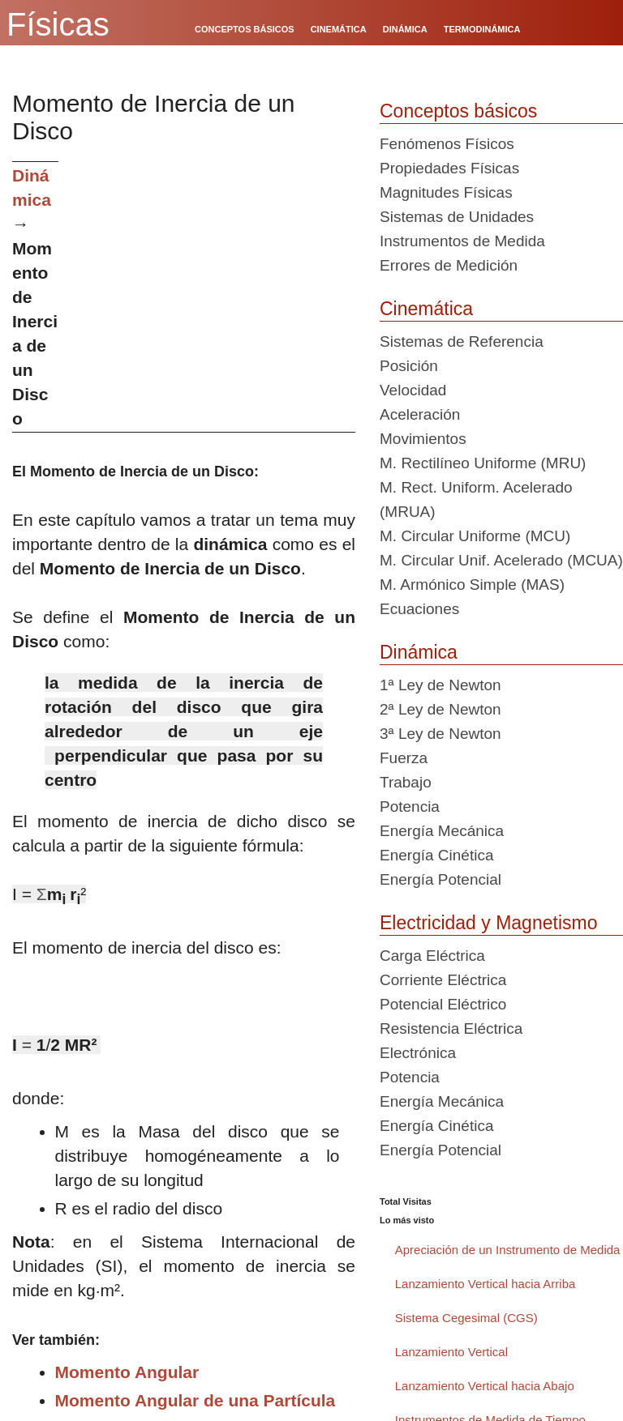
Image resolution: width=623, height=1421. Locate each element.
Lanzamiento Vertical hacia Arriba (485, 1284)
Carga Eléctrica (432, 955)
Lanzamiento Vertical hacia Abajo (484, 1386)
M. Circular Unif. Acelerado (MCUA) (501, 560)
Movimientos (423, 438)
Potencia (410, 806)
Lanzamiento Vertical (451, 1352)
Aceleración (420, 414)
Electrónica (418, 1052)
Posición (409, 365)
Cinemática (426, 308)
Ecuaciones (419, 608)
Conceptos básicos (458, 111)
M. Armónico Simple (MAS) (472, 584)
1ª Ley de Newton (440, 684)
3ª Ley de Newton (440, 733)
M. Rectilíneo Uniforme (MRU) (483, 463)
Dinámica (419, 652)
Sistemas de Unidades (457, 216)
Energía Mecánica (442, 830)
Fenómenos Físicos (447, 143)
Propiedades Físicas (449, 168)
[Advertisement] (213, 274)
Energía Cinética (436, 855)
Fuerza (404, 757)
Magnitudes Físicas (446, 192)
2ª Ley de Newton (440, 709)
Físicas (58, 24)
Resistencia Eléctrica (451, 1028)
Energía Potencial (440, 879)
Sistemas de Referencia (462, 341)
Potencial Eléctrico (443, 1004)
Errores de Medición (449, 265)
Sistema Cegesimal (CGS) (466, 1318)
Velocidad (413, 390)
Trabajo (406, 782)
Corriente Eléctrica (443, 979)
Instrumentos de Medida (462, 241)
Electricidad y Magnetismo (488, 922)
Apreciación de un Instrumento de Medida (508, 1250)
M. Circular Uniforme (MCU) (475, 535)
